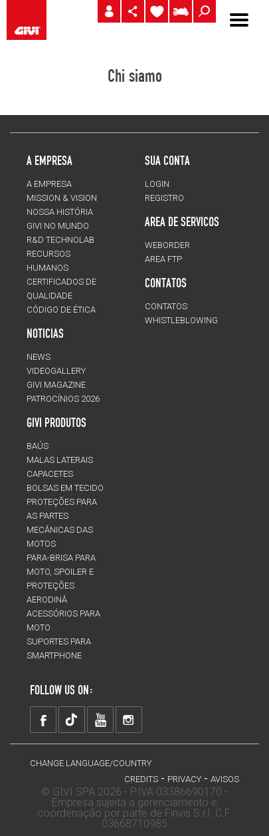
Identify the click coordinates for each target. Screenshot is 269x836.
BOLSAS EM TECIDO (65, 488)
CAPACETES (50, 474)
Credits (141, 779)
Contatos (166, 306)
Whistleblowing (181, 320)
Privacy (184, 779)
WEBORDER (167, 245)
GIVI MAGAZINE (56, 385)
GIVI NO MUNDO (58, 226)
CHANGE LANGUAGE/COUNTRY (90, 763)
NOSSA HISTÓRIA (60, 212)
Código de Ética (61, 310)
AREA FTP (163, 259)
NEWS (38, 357)
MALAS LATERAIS (60, 460)
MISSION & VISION (62, 198)
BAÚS (37, 446)
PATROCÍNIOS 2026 (63, 399)
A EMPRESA (49, 184)
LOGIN (157, 184)
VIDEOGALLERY (56, 371)
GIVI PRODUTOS (56, 422)
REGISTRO (164, 198)
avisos (225, 779)
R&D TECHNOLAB (60, 240)
